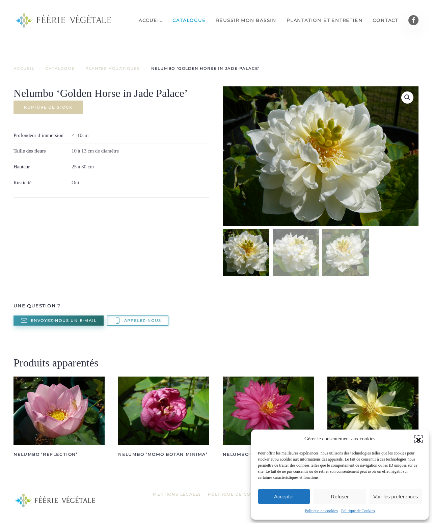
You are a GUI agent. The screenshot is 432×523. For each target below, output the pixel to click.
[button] (418, 439)
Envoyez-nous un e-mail (59, 320)
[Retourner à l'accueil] (64, 20)
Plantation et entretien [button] (324, 20)
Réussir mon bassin (246, 20)
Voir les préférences (395, 496)
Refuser (340, 496)
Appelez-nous (138, 320)
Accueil (151, 20)
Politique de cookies (321, 510)
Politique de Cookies (358, 510)
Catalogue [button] (189, 20)
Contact (385, 20)
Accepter (284, 496)
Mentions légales (177, 494)
